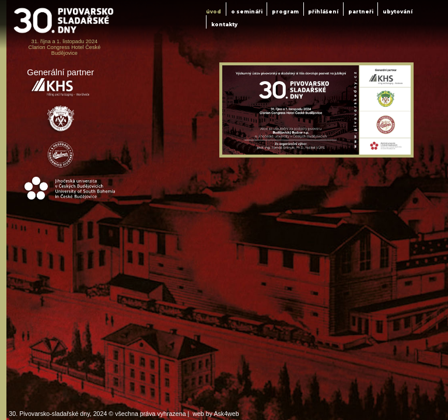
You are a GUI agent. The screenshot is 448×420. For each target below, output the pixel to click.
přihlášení (323, 12)
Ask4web (226, 413)
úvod (213, 12)
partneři (360, 12)
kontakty (224, 24)
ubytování (397, 12)
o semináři (246, 12)
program (285, 12)
